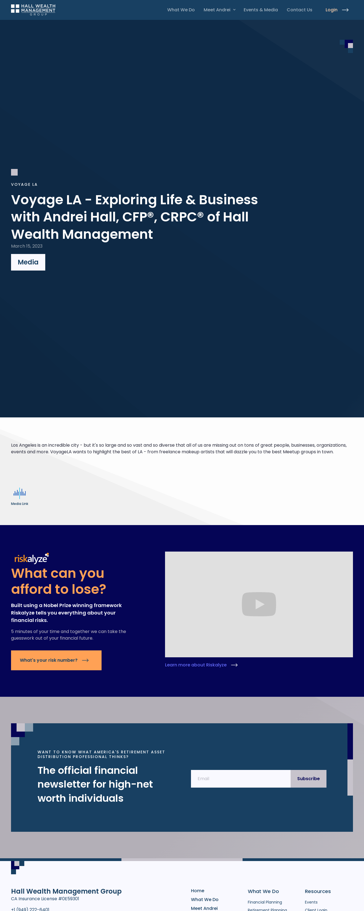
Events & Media (261, 10)
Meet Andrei (217, 10)
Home (197, 891)
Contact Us (299, 10)
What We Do (181, 10)
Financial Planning (265, 902)
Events (311, 902)
